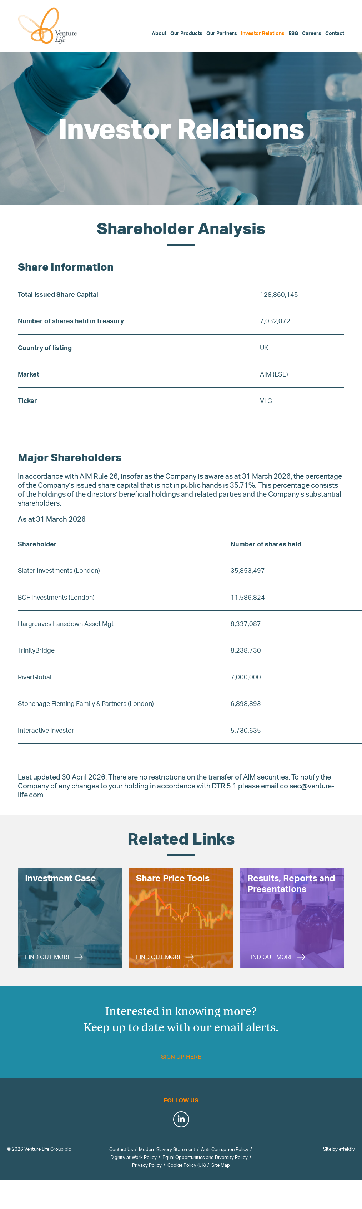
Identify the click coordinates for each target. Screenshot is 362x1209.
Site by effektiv (339, 1149)
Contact (334, 33)
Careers (311, 33)
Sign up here (181, 1056)
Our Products (186, 33)
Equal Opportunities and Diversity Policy (205, 1157)
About (159, 33)
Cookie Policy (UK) (186, 1165)
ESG (293, 33)
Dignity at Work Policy (133, 1157)
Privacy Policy (147, 1165)
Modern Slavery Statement (167, 1149)
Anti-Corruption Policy (224, 1149)
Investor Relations (263, 33)
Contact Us (121, 1149)
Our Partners (221, 33)
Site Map (220, 1165)
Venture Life (48, 25)
